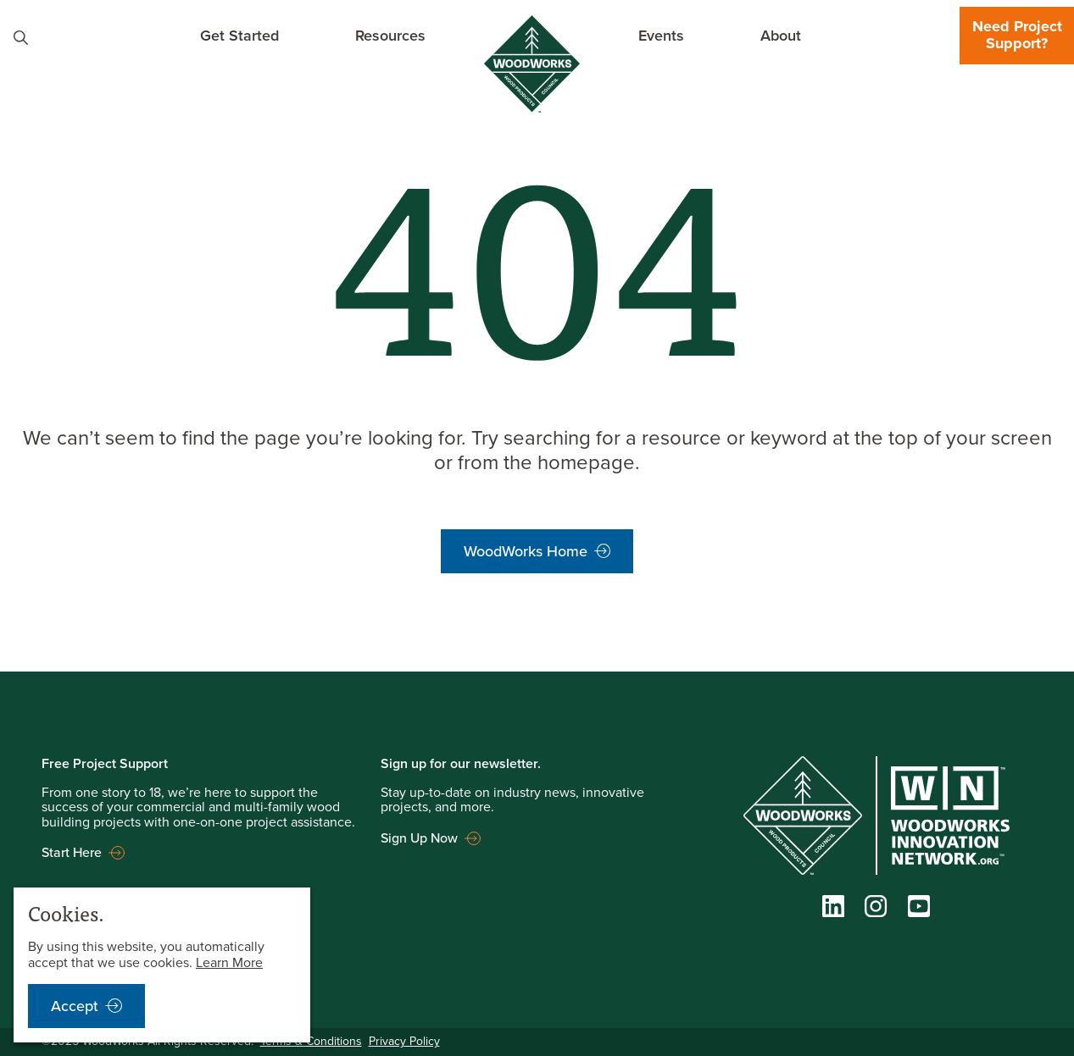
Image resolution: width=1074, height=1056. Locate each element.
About (780, 35)
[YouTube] (919, 910)
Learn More (229, 962)
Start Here (72, 852)
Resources (390, 35)
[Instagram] (876, 910)
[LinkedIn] (833, 910)
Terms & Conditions (311, 1041)
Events (661, 35)
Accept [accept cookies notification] (74, 1006)
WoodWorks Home (525, 551)
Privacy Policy (404, 1041)
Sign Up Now (419, 838)
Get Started (239, 35)
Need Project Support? (1017, 34)
